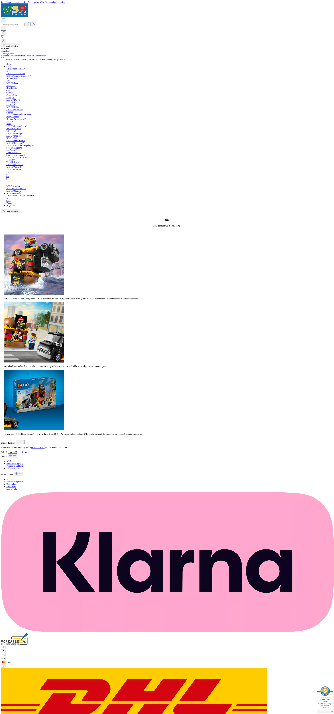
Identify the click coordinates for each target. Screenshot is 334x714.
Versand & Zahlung (14, 466)
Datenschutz (11, 484)
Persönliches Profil (18, 56)
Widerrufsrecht (12, 468)
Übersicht (5, 56)
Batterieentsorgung (14, 463)
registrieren (10, 53)
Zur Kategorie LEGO (15, 69)
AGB (8, 461)
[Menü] (3, 19)
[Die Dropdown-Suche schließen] (33, 24)
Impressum (11, 486)
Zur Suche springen (32, 2)
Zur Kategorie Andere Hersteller (20, 196)
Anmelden (5, 51)
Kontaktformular (22, 452)
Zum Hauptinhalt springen (12, 2)
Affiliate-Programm (14, 482)
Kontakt (9, 479)
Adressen (31, 56)
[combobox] (13, 24)
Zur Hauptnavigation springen (54, 2)
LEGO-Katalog (13, 489)
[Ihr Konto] (3, 41)
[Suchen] (27, 24)
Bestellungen (40, 56)
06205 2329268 (38, 447)
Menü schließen (10, 46)
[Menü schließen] (7, 71)
